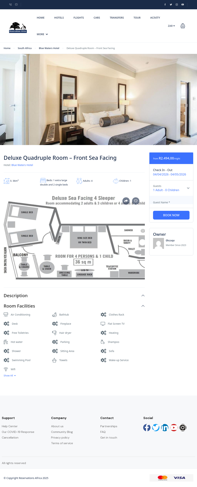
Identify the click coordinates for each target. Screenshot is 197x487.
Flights (79, 17)
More (42, 34)
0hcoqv (170, 240)
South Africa (25, 48)
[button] (182, 26)
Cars (97, 17)
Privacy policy (60, 437)
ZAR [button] (171, 26)
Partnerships (108, 426)
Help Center (10, 426)
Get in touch (108, 437)
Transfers (117, 17)
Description (16, 295)
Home (41, 17)
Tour (137, 17)
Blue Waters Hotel (49, 48)
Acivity (155, 17)
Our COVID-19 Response (18, 432)
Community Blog (62, 432)
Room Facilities (19, 306)
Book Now (171, 215)
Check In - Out (162, 170)
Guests (157, 186)
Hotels (59, 17)
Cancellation (10, 437)
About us (57, 426)
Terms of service (62, 443)
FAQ (103, 432)
